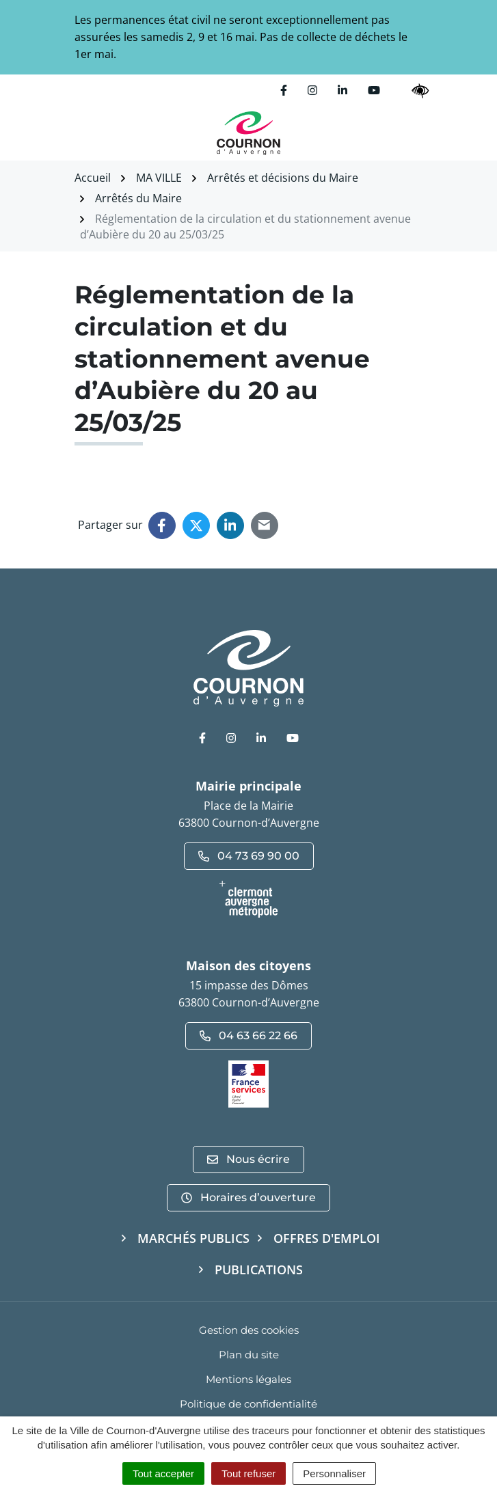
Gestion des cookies (249, 1329)
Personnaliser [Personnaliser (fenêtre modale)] (334, 1473)
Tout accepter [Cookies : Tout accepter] (163, 1473)
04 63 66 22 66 (248, 1035)
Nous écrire (248, 1159)
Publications (259, 1269)
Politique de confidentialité (248, 1403)
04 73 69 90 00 (248, 855)
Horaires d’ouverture (248, 1197)
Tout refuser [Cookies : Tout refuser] (248, 1473)
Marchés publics (193, 1238)
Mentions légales (248, 1379)
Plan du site (249, 1354)
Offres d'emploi (326, 1238)
